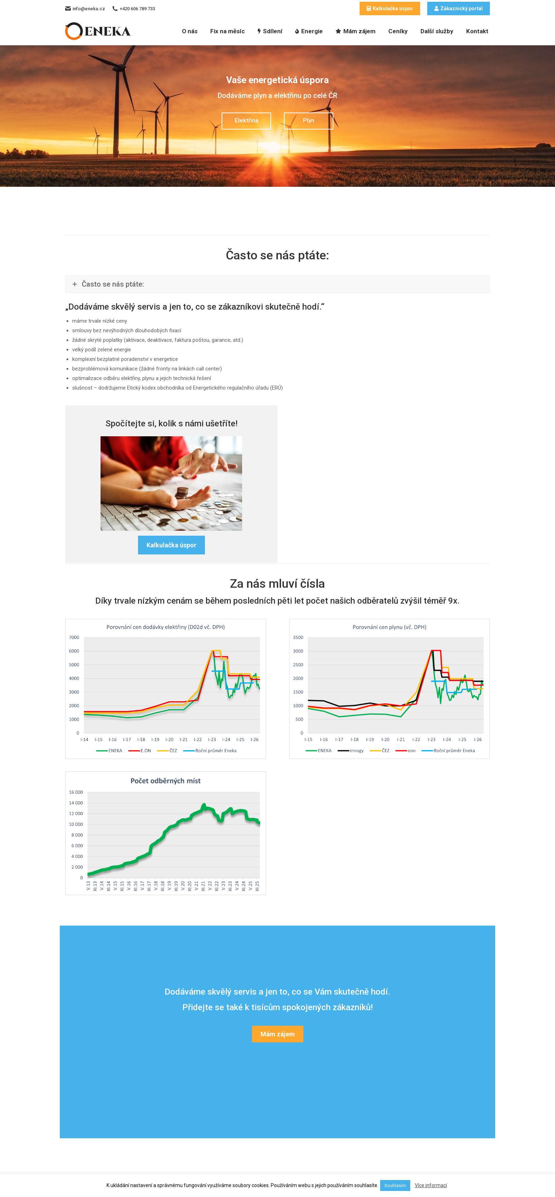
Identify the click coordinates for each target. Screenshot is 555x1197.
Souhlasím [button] (395, 1185)
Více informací (431, 1185)
